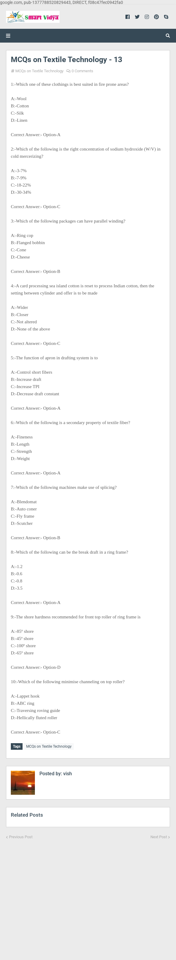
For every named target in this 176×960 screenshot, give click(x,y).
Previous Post (20, 836)
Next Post (158, 836)
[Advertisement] (88, 895)
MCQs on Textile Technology (39, 71)
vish (67, 773)
